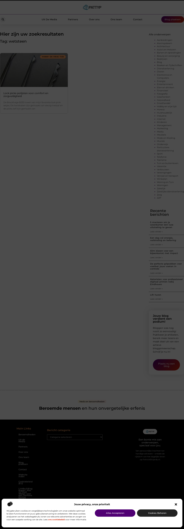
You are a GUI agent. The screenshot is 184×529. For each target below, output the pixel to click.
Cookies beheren (157, 513)
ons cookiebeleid (56, 519)
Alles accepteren (115, 513)
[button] (176, 504)
